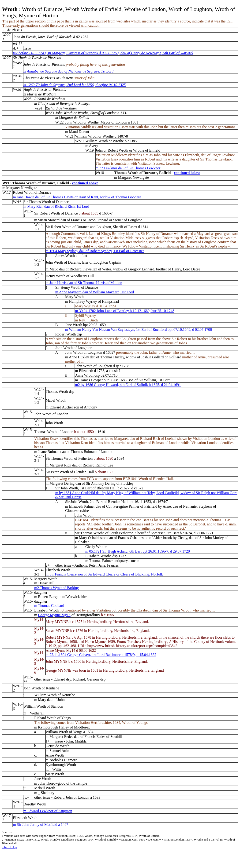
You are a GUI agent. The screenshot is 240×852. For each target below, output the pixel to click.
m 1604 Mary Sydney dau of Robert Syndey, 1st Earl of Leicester (95, 251)
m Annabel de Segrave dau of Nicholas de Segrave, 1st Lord (68, 71)
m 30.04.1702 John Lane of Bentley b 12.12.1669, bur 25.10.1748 (124, 311)
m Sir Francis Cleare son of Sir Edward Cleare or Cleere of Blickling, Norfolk (104, 574)
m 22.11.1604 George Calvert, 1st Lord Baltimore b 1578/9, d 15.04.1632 (101, 655)
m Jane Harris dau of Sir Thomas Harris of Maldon (84, 283)
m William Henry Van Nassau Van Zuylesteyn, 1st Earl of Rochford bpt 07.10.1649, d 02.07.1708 (138, 329)
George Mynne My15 (54, 615)
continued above (85, 183)
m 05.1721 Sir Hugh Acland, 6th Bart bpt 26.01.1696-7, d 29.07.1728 (137, 551)
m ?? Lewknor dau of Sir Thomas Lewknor (128, 168)
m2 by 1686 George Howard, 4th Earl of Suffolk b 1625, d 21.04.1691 (128, 385)
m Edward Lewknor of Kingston (47, 811)
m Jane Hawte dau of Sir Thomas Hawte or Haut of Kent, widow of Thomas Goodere (77, 197)
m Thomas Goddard (49, 606)
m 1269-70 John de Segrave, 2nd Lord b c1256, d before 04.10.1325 (74, 85)
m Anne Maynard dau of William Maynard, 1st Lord (94, 292)
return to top (9, 847)
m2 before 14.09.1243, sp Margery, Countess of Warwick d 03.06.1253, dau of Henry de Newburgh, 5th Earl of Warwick (103, 53)
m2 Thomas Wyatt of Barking (56, 588)
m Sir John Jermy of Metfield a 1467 (40, 825)
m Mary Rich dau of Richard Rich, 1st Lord (56, 206)
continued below (187, 173)
